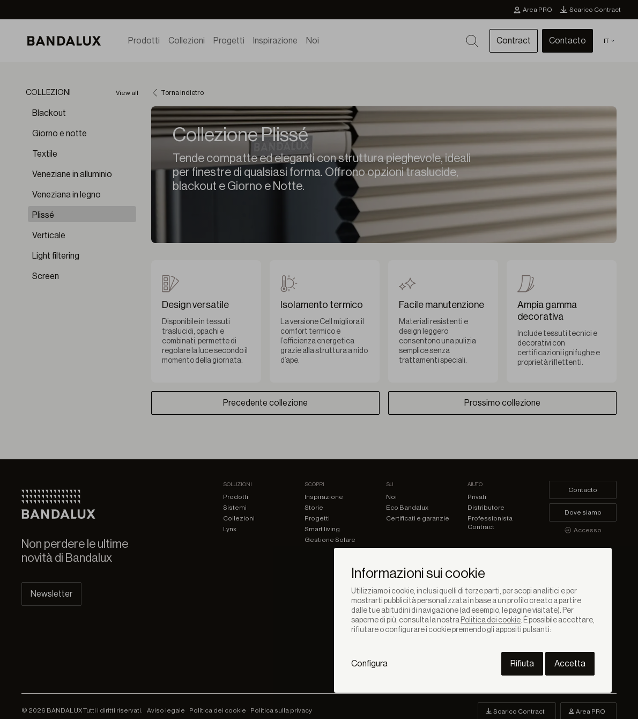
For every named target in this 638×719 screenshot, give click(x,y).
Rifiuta (522, 663)
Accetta (569, 663)
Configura (369, 663)
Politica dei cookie (491, 620)
